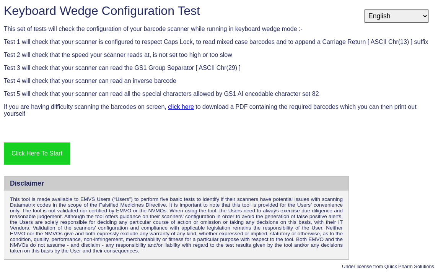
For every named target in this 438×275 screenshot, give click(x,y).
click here (181, 107)
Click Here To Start (36, 153)
